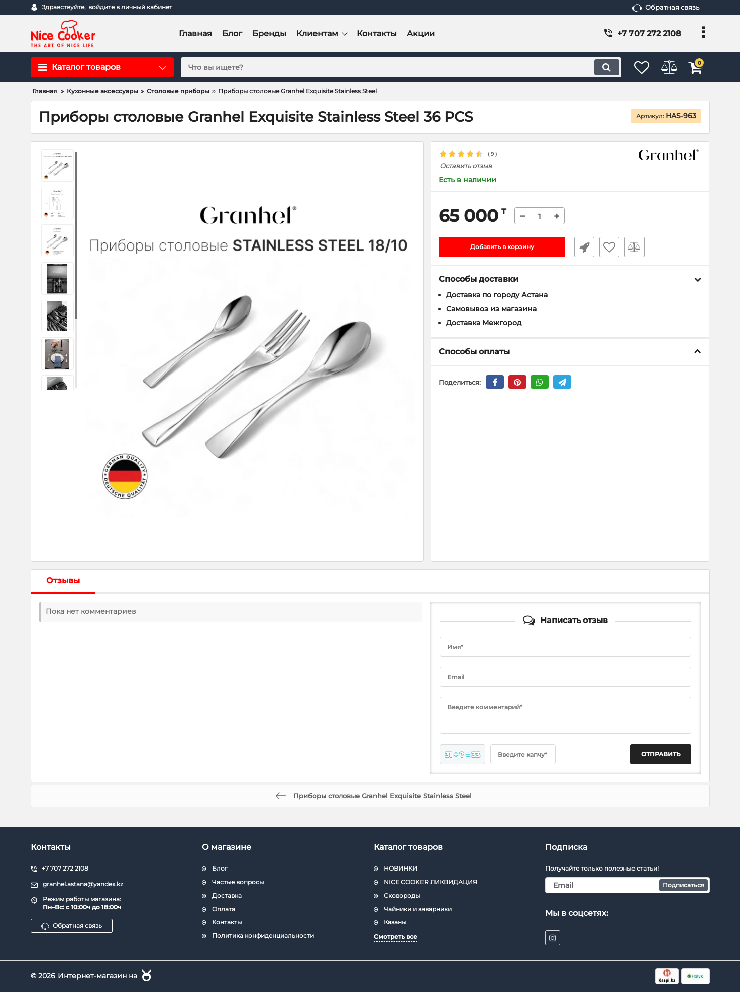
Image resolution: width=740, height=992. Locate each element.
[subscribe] (627, 885)
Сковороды (402, 895)
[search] (389, 67)
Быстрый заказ (580, 247)
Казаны (395, 922)
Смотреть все (395, 936)
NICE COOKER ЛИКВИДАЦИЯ (430, 882)
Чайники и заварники (418, 909)
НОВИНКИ (400, 868)
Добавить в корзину (502, 247)
